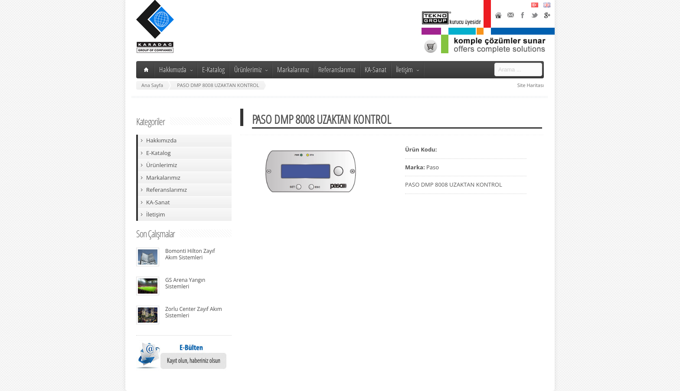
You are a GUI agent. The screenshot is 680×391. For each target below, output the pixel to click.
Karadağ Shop (431, 46)
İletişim (407, 69)
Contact (510, 15)
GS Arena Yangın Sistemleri (185, 283)
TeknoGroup (452, 18)
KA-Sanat (375, 69)
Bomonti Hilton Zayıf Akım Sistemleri (190, 254)
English (546, 4)
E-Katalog (213, 69)
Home (498, 15)
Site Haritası (530, 85)
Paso (432, 167)
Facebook (522, 15)
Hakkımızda (176, 69)
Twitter (534, 15)
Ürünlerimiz (251, 69)
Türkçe (534, 4)
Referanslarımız (336, 69)
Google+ (546, 15)
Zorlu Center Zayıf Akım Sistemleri (193, 312)
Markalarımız (293, 69)
